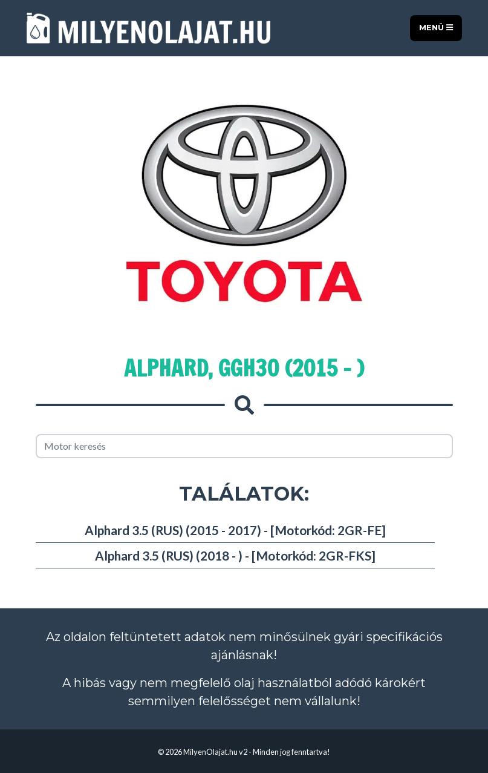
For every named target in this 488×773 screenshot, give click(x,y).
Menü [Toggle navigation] (436, 27)
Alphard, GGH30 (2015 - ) (244, 368)
